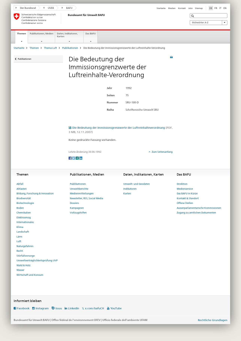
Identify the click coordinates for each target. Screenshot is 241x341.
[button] (192, 16)
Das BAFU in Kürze (187, 193)
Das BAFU (90, 33)
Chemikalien (23, 212)
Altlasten (21, 188)
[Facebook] (70, 157)
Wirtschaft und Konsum (29, 274)
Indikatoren (130, 188)
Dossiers (74, 202)
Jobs (190, 8)
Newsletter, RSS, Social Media (86, 198)
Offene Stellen (185, 202)
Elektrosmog (23, 217)
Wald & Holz (23, 265)
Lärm (19, 236)
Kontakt (182, 8)
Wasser (20, 269)
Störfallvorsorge (25, 255)
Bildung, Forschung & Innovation (35, 193)
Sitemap (199, 8)
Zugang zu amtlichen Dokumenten (196, 212)
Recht (19, 250)
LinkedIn (73, 308)
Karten (127, 193)
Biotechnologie (25, 202)
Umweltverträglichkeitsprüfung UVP (37, 260)
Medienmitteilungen (82, 193)
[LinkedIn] (80, 157)
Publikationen (70, 47)
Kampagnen (77, 207)
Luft (18, 241)
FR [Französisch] (215, 8)
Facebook (23, 308)
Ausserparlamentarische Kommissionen (199, 207)
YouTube (116, 308)
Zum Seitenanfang (162, 151)
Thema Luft (50, 47)
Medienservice (185, 188)
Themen (22, 35)
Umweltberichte (79, 188)
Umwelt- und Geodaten (136, 183)
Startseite (161, 8)
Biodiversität (23, 198)
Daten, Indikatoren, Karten (67, 35)
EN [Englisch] (225, 8)
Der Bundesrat (26, 8)
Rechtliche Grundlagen (212, 320)
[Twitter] (74, 157)
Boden (20, 207)
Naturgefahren (24, 246)
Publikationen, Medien (41, 33)
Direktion (182, 183)
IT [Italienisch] (220, 8)
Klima (19, 226)
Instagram (42, 308)
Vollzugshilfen (78, 212)
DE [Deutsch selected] (210, 8)
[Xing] (77, 157)
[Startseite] (67, 18)
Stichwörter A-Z (208, 22)
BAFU (67, 8)
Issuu (58, 308)
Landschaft (22, 231)
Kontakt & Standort (188, 198)
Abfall (19, 183)
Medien (172, 8)
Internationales (25, 222)
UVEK (49, 8)
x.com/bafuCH (94, 308)
